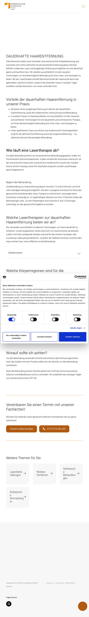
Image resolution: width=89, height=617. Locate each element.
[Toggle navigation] (83, 6)
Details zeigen (76, 328)
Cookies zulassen (72, 337)
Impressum (50, 583)
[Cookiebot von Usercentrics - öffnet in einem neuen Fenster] (76, 277)
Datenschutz (60, 583)
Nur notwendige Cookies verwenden (16, 336)
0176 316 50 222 (54, 428)
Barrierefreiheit (70, 583)
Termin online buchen (21, 428)
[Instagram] (9, 604)
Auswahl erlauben (44, 337)
